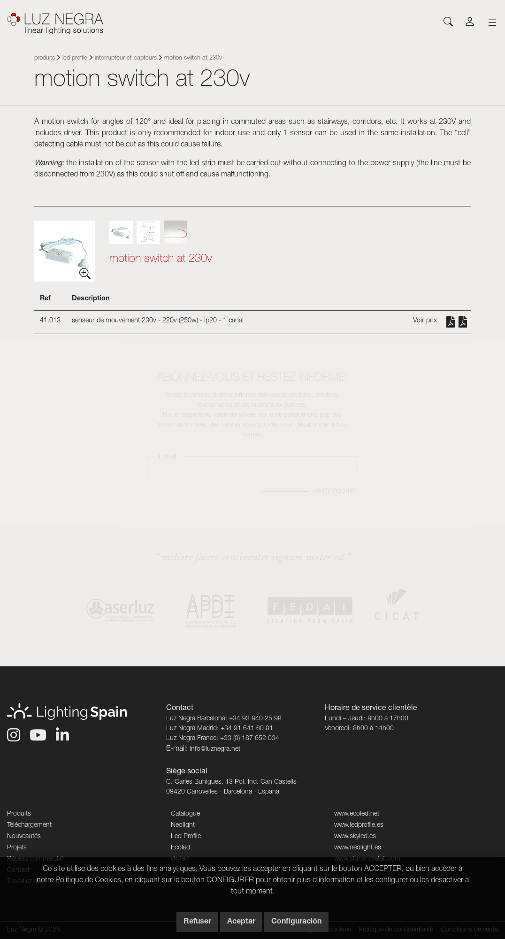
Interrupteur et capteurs (126, 58)
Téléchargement (29, 825)
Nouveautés (24, 836)
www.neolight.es (357, 848)
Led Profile (74, 58)
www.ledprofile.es (358, 825)
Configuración (296, 922)
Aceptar (241, 922)
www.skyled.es (355, 836)
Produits (44, 58)
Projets (17, 848)
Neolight (183, 825)
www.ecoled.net (356, 814)
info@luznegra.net (215, 749)
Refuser (197, 922)
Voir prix (425, 321)
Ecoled (180, 848)
